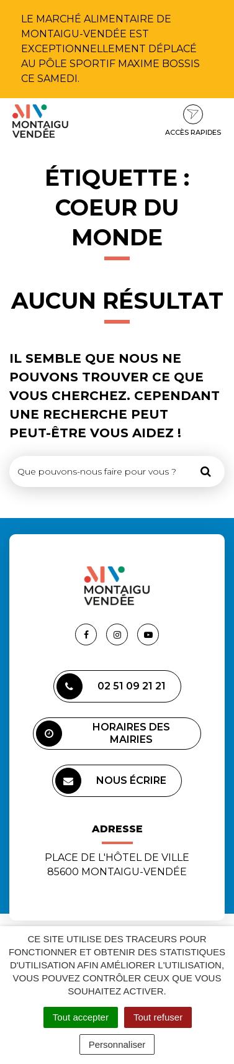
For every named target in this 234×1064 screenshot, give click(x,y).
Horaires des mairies (103, 734)
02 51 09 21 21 (111, 686)
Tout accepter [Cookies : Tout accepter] (81, 1017)
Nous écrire (110, 781)
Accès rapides (193, 120)
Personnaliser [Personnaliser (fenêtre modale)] (117, 1044)
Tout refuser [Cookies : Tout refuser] (157, 1017)
